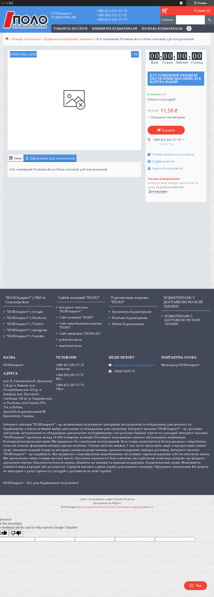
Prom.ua (129, 499)
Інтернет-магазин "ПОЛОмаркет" (73, 309)
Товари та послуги (26, 39)
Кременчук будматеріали (114, 29)
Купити (168, 130)
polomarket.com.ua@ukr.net (134, 365)
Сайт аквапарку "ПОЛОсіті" (79, 333)
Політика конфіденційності (135, 507)
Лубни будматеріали (128, 324)
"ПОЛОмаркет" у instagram (27, 330)
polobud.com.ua (70, 340)
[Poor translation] (16, 533)
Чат (195, 586)
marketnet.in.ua (70, 346)
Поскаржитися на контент (98, 507)
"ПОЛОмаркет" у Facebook (26, 318)
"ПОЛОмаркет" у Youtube (25, 336)
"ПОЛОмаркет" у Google (25, 312)
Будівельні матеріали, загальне (68, 39)
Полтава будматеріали (162, 29)
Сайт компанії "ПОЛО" (76, 317)
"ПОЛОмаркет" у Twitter (25, 324)
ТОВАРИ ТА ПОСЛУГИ (70, 29)
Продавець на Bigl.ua (107, 503)
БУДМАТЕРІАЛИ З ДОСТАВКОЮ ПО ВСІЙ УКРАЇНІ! (182, 320)
